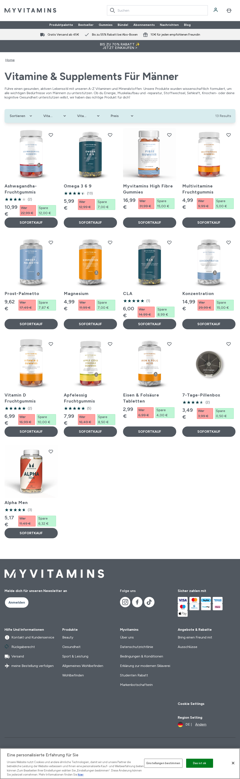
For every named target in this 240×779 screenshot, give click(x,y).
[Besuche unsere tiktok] (149, 602)
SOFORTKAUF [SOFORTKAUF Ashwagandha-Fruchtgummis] (31, 222)
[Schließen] (233, 763)
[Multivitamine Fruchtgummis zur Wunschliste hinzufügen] (228, 135)
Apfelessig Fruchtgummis (79, 398)
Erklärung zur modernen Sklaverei (145, 666)
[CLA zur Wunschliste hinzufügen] (169, 242)
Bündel (123, 25)
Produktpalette (61, 25)
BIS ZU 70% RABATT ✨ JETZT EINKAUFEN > (120, 46)
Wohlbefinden (73, 675)
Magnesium (76, 293)
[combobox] (157, 10)
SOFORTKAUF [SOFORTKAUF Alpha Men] (31, 533)
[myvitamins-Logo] (30, 10)
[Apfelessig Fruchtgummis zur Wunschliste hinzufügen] (110, 344)
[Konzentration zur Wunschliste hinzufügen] (228, 242)
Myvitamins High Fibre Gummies (148, 189)
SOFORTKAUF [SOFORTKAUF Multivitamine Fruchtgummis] (208, 222)
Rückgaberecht (20, 646)
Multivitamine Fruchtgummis (198, 189)
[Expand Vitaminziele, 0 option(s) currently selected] (89, 116)
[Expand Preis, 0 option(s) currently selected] (122, 116)
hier (81, 774)
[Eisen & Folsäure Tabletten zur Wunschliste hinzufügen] (169, 344)
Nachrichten (169, 25)
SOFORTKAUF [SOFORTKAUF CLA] (149, 324)
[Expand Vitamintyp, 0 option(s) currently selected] (55, 116)
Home (10, 60)
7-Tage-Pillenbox (201, 395)
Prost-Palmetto (22, 293)
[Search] (112, 10)
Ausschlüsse (187, 647)
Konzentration (198, 293)
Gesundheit (71, 647)
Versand (14, 656)
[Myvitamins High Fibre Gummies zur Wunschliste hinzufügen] (169, 135)
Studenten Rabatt (134, 675)
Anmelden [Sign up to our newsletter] (16, 602)
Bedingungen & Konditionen (141, 656)
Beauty (67, 637)
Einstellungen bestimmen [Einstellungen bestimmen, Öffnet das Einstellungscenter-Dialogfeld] (163, 763)
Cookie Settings (191, 704)
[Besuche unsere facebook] (137, 602)
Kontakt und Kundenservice (29, 637)
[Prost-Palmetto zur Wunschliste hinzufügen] (51, 242)
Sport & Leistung (75, 656)
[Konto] (216, 10)
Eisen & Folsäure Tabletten (141, 398)
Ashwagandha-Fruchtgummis (21, 189)
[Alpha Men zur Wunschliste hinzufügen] (51, 451)
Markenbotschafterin (136, 685)
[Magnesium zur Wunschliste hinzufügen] (110, 242)
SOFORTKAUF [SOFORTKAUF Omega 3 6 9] (90, 222)
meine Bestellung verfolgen (29, 665)
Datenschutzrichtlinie (136, 647)
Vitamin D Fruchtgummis (20, 398)
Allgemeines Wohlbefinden (82, 666)
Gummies (105, 25)
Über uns (127, 637)
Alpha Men (16, 502)
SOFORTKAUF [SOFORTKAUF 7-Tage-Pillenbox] (208, 431)
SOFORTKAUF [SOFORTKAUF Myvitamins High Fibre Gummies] (149, 222)
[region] (120, 763)
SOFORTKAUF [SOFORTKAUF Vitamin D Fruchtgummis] (31, 431)
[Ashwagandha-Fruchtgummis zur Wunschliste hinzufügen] (51, 135)
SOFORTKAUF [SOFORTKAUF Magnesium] (90, 324)
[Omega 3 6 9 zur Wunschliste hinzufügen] (110, 135)
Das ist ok (199, 763)
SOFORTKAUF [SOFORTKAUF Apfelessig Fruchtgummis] (90, 431)
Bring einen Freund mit (195, 637)
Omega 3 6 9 (78, 186)
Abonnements (144, 25)
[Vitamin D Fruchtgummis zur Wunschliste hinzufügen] (51, 344)
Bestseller (86, 25)
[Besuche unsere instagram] (125, 602)
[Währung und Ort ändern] (192, 724)
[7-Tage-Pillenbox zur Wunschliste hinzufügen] (228, 344)
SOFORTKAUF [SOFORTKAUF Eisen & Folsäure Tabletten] (149, 431)
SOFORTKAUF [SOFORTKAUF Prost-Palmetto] (31, 324)
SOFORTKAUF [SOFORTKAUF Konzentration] (208, 324)
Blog (187, 25)
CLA (127, 293)
